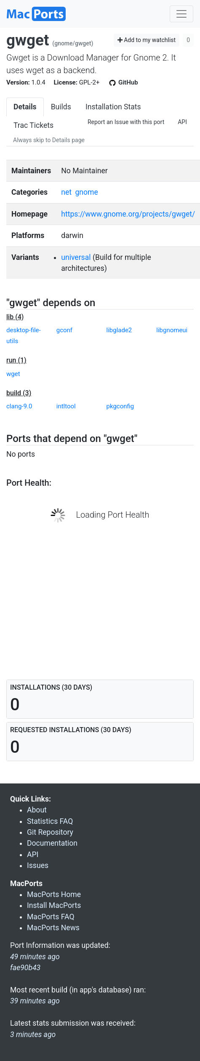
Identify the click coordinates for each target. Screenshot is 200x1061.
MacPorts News (53, 927)
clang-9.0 (19, 406)
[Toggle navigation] (181, 13)
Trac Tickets (33, 125)
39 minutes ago (35, 1001)
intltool (66, 406)
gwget (27, 40)
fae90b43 (25, 967)
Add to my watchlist (146, 40)
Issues (37, 865)
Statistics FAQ (50, 821)
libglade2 (119, 330)
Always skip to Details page (49, 140)
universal (76, 257)
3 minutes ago (33, 1034)
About (37, 810)
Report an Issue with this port (126, 122)
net (66, 192)
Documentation (52, 843)
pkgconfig (120, 406)
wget (13, 374)
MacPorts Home (54, 894)
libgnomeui (171, 330)
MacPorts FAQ (51, 917)
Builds (61, 107)
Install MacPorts (54, 905)
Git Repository (50, 832)
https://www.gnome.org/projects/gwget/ (128, 214)
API (182, 122)
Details (25, 107)
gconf (64, 330)
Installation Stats (113, 107)
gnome (86, 192)
